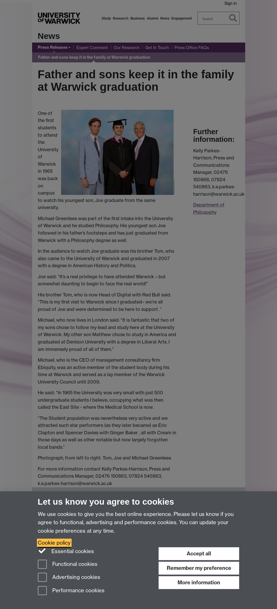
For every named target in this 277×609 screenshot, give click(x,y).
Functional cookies (67, 564)
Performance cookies (71, 591)
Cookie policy (54, 543)
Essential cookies (66, 551)
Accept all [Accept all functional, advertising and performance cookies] (199, 553)
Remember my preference (199, 568)
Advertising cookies (69, 577)
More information (199, 582)
